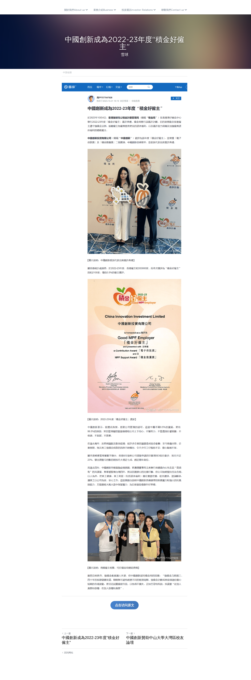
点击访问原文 (125, 613)
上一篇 (66, 641)
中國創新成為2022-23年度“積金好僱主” (92, 648)
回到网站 (67, 660)
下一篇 (131, 641)
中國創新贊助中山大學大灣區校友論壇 (158, 648)
